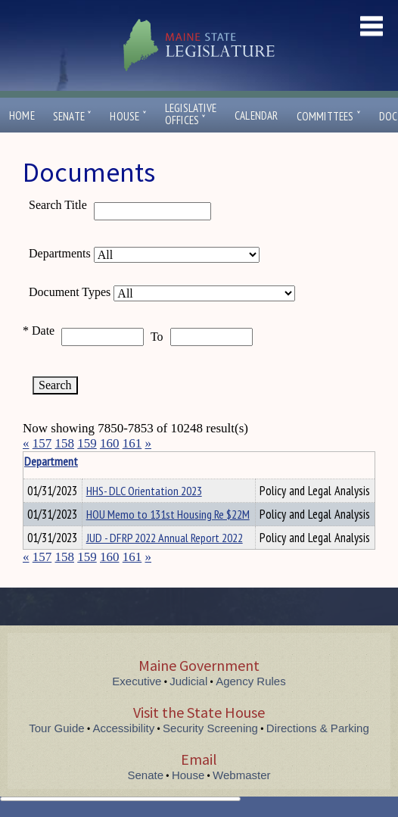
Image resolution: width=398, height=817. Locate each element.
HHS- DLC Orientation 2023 (144, 490)
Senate (72, 116)
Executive (136, 681)
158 (65, 443)
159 (87, 443)
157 (42, 443)
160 (110, 443)
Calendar (256, 115)
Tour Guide (56, 728)
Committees (329, 116)
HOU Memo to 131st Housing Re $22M (168, 514)
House (128, 116)
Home (22, 115)
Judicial (188, 681)
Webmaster (241, 775)
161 (132, 443)
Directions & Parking (317, 728)
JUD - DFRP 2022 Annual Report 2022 (164, 537)
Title (35, 461)
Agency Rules (251, 681)
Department (109, 461)
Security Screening (210, 728)
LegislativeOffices (190, 114)
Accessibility (124, 728)
